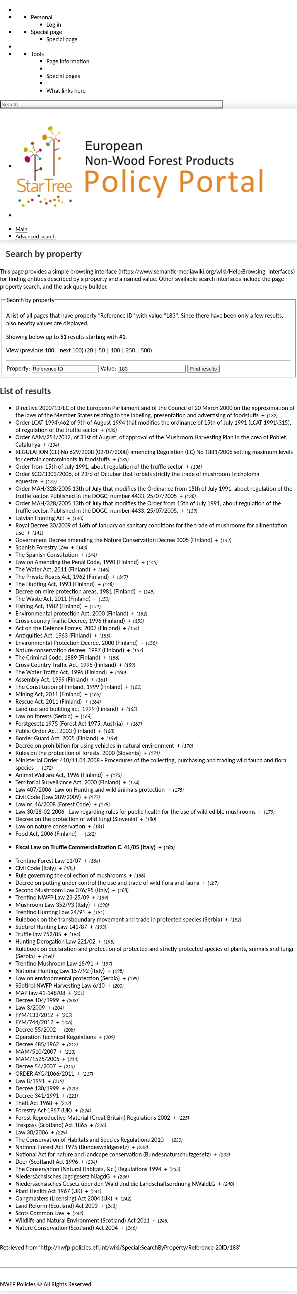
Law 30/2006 (31, 1132)
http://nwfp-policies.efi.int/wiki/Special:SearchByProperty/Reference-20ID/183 (140, 1247)
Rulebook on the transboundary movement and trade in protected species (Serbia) (118, 919)
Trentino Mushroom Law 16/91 (54, 963)
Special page (62, 39)
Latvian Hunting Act (40, 518)
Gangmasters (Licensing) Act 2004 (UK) (64, 1198)
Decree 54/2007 (35, 1066)
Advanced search (35, 236)
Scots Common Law (39, 1213)
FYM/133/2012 (34, 1015)
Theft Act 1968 (33, 1103)
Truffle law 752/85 (38, 934)
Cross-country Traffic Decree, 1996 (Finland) (70, 620)
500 (145, 350)
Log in (53, 24)
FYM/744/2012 (34, 1022)
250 (130, 350)
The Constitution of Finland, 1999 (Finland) (69, 686)
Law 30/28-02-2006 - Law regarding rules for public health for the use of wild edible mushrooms (135, 811)
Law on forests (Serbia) (44, 716)
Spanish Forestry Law (41, 547)
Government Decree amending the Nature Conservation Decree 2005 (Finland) (113, 540)
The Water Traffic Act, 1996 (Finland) (61, 672)
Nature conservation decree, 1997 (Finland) (69, 650)
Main (21, 229)
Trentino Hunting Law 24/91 (50, 912)
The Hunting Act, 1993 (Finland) (55, 584)
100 (115, 350)
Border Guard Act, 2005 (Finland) (56, 738)
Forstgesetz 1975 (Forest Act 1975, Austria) (69, 723)
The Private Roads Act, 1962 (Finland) (62, 576)
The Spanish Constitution (46, 554)
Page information (67, 61)
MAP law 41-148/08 (40, 992)
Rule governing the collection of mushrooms (70, 875)
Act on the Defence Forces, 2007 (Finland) (67, 628)
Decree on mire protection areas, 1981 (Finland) (75, 591)
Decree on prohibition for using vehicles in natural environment (94, 745)
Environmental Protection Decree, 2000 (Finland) (76, 642)
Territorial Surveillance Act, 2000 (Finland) (67, 782)
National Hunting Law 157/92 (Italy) (60, 970)
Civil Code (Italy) (35, 868)
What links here (66, 90)
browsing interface (93, 271)
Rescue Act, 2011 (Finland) (48, 701)
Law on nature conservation (50, 826)
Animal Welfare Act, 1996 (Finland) (59, 775)
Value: (108, 368)
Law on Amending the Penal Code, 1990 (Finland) (77, 562)
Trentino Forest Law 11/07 (48, 860)
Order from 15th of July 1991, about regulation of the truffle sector (99, 466)
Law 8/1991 (30, 1081)
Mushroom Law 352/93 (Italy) (52, 904)
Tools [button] (37, 54)
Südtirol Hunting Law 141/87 (51, 926)
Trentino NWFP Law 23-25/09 (52, 897)
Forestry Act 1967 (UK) (43, 1110)
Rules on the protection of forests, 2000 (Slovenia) (78, 753)
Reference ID (117, 315)
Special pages (63, 76)
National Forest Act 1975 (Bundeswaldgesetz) (72, 1147)
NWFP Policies (18, 1284)
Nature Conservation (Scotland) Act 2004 (66, 1227)
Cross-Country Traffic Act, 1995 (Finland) (65, 664)
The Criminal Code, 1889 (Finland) (58, 657)
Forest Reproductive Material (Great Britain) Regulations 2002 (92, 1117)
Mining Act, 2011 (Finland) (48, 694)
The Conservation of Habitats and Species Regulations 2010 (89, 1139)
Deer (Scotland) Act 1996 (46, 1161)
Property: (18, 368)
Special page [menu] (46, 32)
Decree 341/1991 (37, 1095)
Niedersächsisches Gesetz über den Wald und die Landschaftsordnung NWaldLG (115, 1183)
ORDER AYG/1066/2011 (44, 1073)
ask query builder (84, 286)
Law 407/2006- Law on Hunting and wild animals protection (90, 789)
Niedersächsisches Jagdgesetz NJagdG (62, 1176)
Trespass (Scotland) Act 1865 (51, 1125)
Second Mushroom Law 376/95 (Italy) (62, 890)
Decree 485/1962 (37, 1044)
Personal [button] (42, 17)
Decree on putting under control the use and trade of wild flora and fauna (107, 882)
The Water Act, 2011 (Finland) (52, 569)
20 (90, 350)
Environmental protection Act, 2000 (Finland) (71, 613)
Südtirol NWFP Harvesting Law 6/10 (60, 985)
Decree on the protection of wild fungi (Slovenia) (76, 819)
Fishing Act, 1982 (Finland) (48, 606)
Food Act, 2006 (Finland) (46, 833)
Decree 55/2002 (35, 1029)
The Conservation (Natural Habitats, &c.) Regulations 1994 (88, 1169)
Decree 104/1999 (37, 1000)
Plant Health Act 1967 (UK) (48, 1191)
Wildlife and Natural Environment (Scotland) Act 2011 (82, 1220)
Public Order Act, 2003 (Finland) (55, 731)
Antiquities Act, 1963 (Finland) (53, 635)
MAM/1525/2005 (37, 1059)
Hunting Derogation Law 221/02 (55, 941)
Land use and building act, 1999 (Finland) (66, 708)
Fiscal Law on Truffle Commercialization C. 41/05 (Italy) (85, 847)
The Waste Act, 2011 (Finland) (52, 598)
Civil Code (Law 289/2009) (48, 797)
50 (102, 350)
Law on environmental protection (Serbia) (67, 978)
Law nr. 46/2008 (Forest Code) (53, 804)
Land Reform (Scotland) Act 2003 (56, 1205)
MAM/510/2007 (35, 1051)
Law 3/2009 (30, 1007)
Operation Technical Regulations (55, 1037)
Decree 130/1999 (37, 1088)
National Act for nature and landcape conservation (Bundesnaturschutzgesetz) (113, 1154)
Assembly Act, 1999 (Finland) (51, 679)
